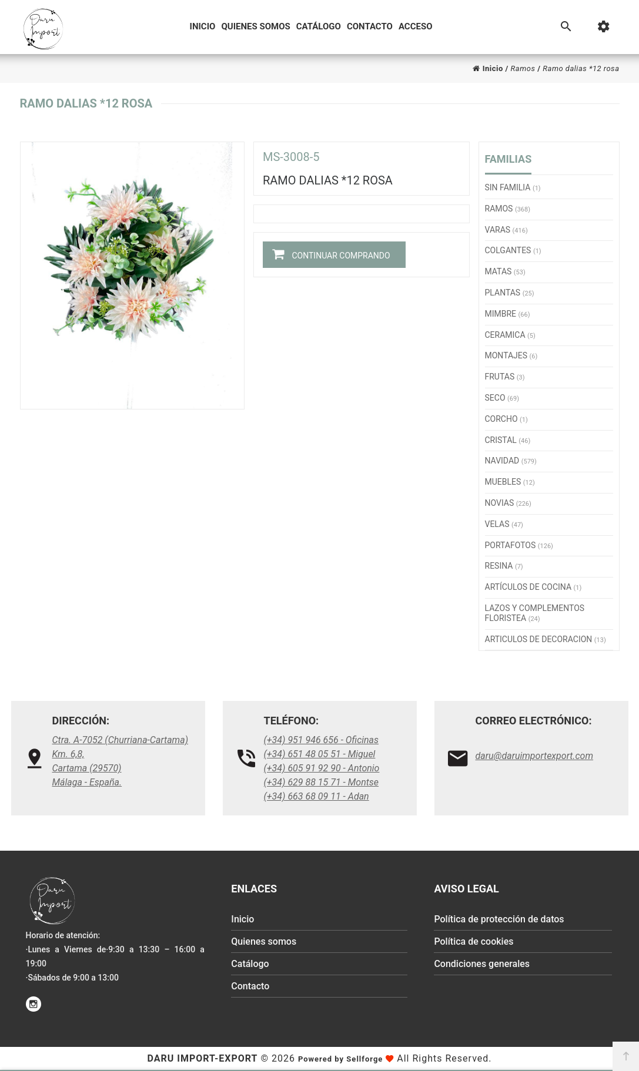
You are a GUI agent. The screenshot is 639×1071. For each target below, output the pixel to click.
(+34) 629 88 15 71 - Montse (321, 782)
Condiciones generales (482, 963)
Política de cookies (473, 941)
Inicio (203, 26)
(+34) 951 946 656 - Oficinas (321, 740)
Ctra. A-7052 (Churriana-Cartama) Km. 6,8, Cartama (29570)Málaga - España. (120, 761)
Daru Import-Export (203, 1058)
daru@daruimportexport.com (535, 755)
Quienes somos (255, 26)
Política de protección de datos (499, 919)
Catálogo (318, 26)
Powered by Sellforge (340, 1059)
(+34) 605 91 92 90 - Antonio (322, 768)
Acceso (416, 26)
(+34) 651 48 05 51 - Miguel (320, 754)
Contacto (370, 26)
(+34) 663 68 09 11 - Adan (316, 796)
